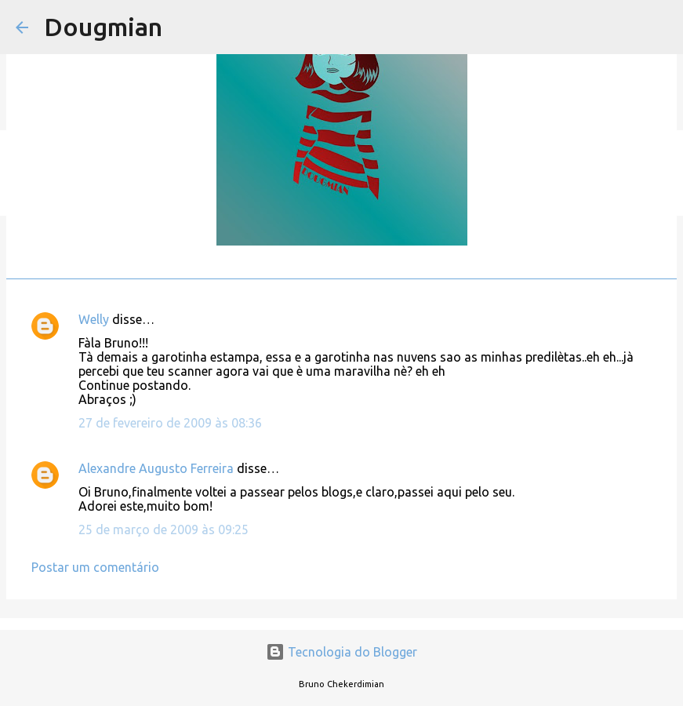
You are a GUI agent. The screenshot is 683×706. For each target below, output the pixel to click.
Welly (93, 319)
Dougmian (103, 27)
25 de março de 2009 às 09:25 (163, 529)
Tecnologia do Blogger (341, 652)
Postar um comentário (95, 567)
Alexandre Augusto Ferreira (156, 468)
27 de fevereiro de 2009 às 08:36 (170, 423)
